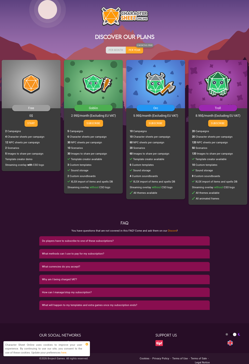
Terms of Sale (199, 358)
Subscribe (93, 123)
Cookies (144, 358)
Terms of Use (180, 358)
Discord (172, 230)
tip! (159, 343)
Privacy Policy (160, 358)
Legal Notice (202, 362)
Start (31, 123)
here (63, 352)
